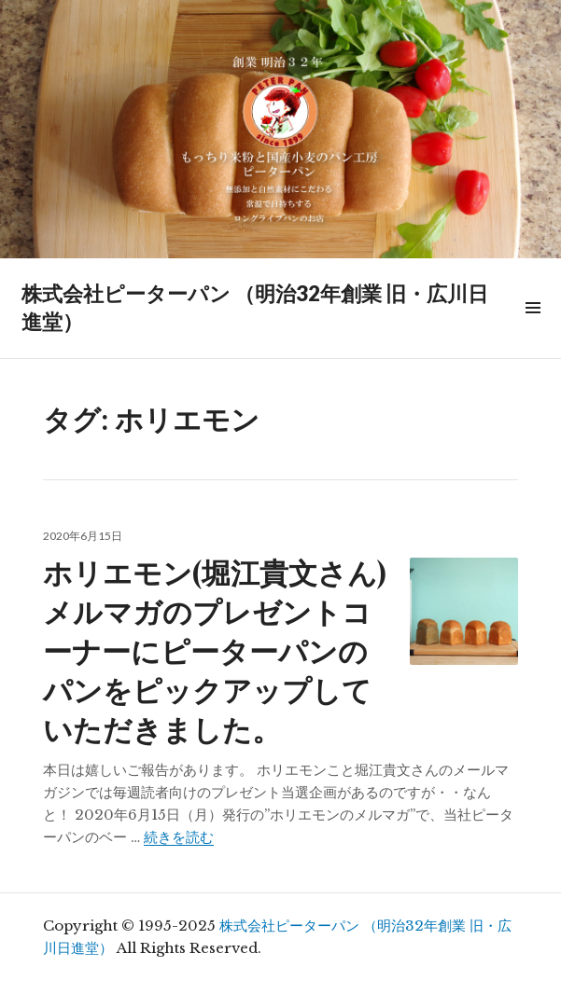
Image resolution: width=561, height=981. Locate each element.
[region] (280, 129)
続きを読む (179, 837)
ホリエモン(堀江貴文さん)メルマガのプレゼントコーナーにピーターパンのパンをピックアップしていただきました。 (214, 650)
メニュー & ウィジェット (531, 328)
